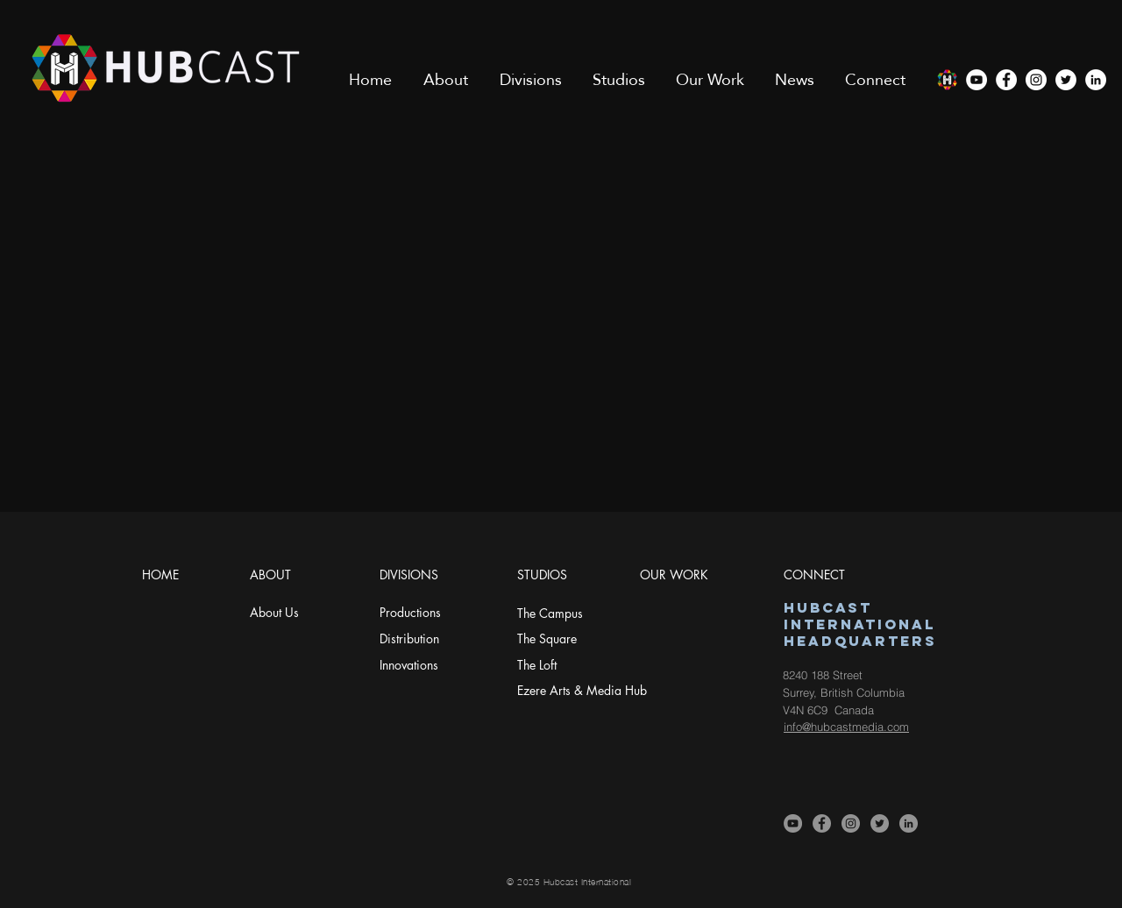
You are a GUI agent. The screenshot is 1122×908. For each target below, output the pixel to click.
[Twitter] (1065, 79)
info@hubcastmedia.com (846, 727)
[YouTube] (976, 79)
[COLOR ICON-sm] (946, 79)
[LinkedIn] (1095, 79)
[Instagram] (1036, 79)
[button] (446, 80)
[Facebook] (1006, 79)
